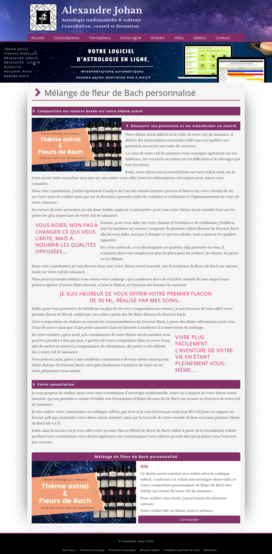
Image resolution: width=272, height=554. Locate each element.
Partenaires (210, 550)
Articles (158, 37)
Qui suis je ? (70, 550)
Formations (100, 37)
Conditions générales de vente (182, 550)
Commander (189, 519)
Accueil (37, 37)
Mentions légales (150, 550)
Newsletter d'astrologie (122, 550)
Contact (223, 37)
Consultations (67, 37)
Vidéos (200, 37)
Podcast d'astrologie (92, 550)
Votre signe (130, 37)
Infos (179, 37)
